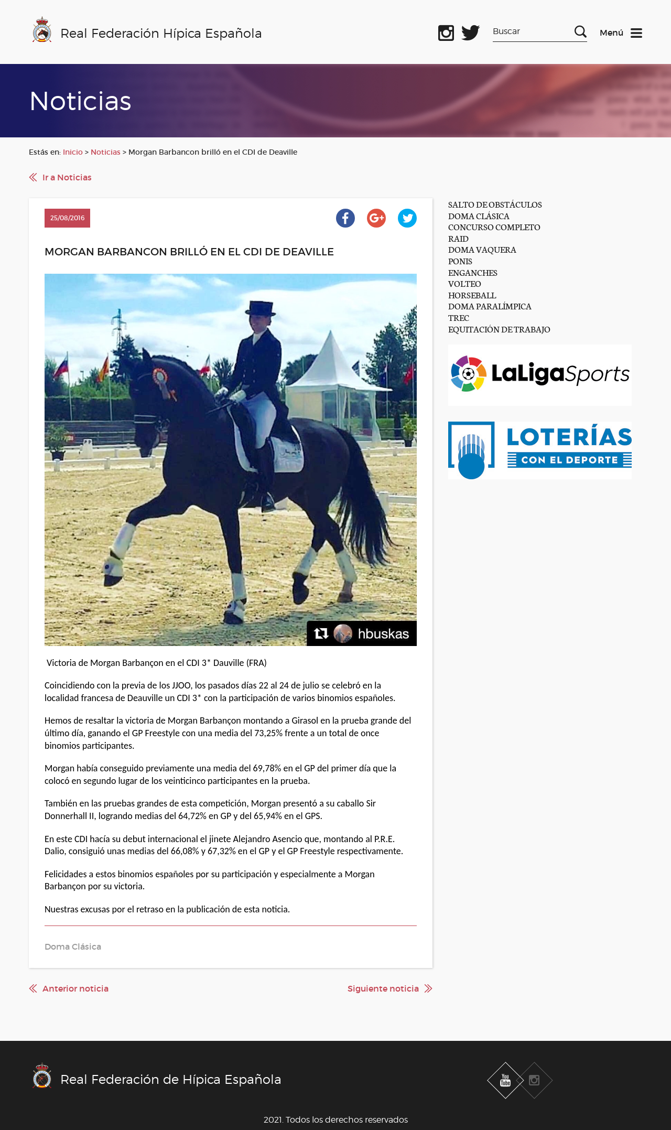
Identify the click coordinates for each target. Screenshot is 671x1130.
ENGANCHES (472, 272)
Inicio (73, 152)
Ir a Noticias (67, 177)
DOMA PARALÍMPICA (490, 305)
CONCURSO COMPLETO (494, 226)
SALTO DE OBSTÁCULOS (495, 204)
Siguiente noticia (383, 988)
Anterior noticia (75, 988)
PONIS (460, 260)
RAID (458, 238)
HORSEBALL (472, 294)
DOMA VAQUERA (482, 249)
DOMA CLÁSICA (479, 215)
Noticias (106, 152)
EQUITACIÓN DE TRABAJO (499, 328)
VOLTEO (464, 283)
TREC (458, 317)
